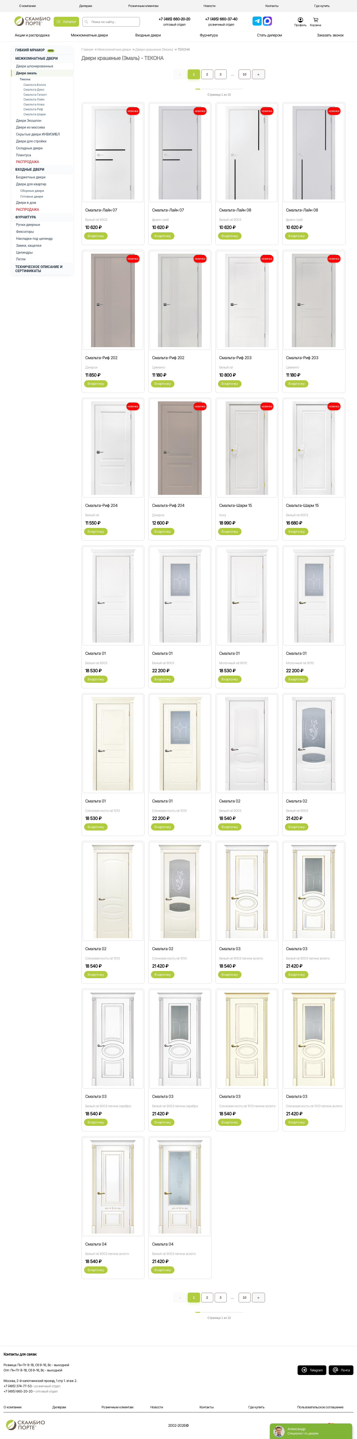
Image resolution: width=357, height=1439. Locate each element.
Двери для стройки (31, 141)
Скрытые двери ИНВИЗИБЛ (38, 134)
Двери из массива (30, 127)
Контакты (207, 1407)
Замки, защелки (28, 245)
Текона (25, 79)
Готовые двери (31, 196)
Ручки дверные (28, 225)
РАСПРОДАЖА (27, 162)
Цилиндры (24, 252)
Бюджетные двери (31, 177)
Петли (21, 259)
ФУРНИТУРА (25, 217)
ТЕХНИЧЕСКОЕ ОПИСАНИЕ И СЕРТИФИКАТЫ (39, 269)
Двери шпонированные (34, 66)
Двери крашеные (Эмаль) (154, 49)
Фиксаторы (25, 232)
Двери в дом (26, 203)
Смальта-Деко (33, 89)
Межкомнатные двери (114, 49)
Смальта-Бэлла (34, 85)
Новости (156, 1407)
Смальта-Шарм (34, 114)
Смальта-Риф (33, 109)
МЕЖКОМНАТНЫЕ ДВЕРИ (36, 58)
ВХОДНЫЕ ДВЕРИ (29, 169)
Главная (87, 49)
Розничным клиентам (117, 1407)
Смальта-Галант (35, 94)
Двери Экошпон (28, 121)
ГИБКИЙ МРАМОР (34, 50)
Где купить (256, 1407)
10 (245, 74)
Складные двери (29, 148)
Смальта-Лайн (33, 99)
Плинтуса (23, 155)
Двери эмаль (26, 73)
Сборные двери (32, 191)
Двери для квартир (31, 184)
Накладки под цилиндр (34, 238)
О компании (13, 1407)
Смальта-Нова (33, 104)
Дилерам (59, 1407)
